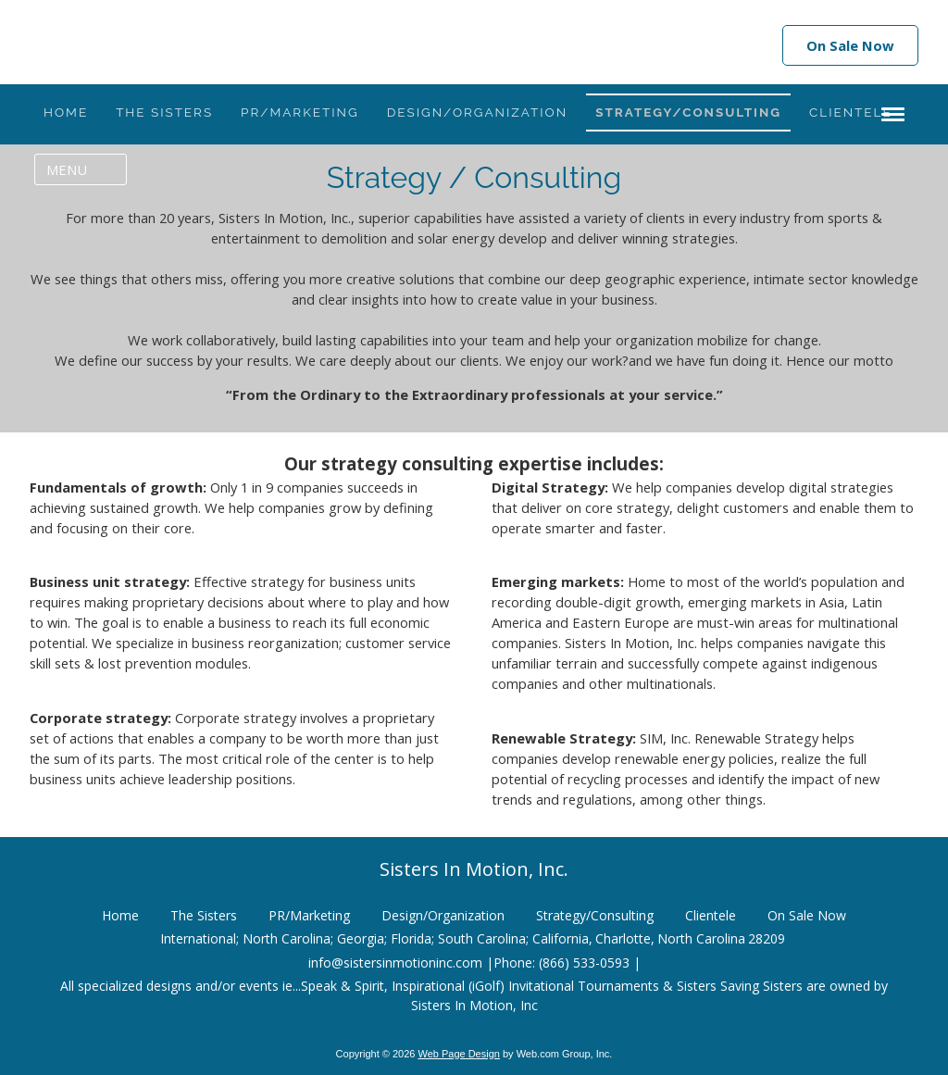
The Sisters (203, 910)
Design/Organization (443, 910)
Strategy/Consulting (595, 910)
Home (120, 910)
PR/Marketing (309, 910)
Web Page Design (458, 1049)
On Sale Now (850, 45)
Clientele (710, 910)
